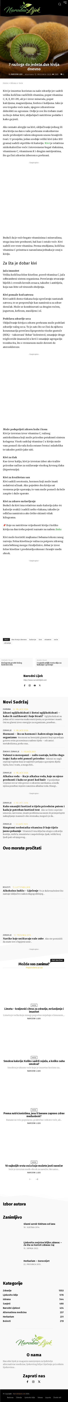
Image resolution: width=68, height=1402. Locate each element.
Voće (39, 54)
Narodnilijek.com (19, 1394)
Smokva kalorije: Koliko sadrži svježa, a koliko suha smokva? (34, 1063)
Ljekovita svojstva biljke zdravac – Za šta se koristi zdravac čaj (43, 1244)
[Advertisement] (34, 198)
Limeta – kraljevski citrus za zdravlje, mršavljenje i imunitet (34, 1010)
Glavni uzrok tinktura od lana (39, 1224)
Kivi (47, 143)
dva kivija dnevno (19, 640)
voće (56, 640)
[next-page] (37, 1179)
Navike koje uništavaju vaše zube (23, 938)
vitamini (48, 640)
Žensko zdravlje (11, 751)
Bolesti (6, 887)
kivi (40, 640)
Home (5, 83)
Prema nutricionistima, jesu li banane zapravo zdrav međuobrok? (34, 1115)
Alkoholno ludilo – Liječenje (20, 890)
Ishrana (31, 54)
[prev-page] (30, 1179)
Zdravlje (7, 730)
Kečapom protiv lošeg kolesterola (11, 664)
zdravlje (7, 643)
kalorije (32, 640)
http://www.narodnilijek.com (34, 680)
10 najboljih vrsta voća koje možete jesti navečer (34, 1165)
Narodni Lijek (17, 74)
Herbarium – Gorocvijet (37, 1261)
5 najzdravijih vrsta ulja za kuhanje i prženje (49, 664)
